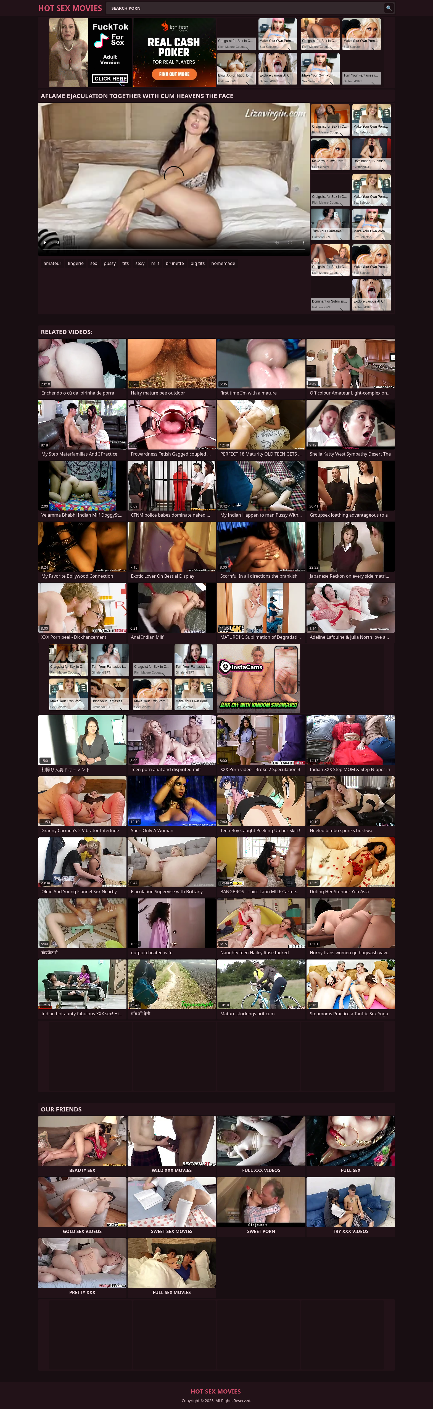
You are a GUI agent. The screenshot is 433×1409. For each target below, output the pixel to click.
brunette (175, 263)
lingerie (76, 263)
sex (93, 263)
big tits (198, 263)
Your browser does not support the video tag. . (174, 179)
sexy (139, 263)
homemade (223, 263)
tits (125, 263)
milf (155, 263)
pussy (110, 263)
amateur (52, 263)
